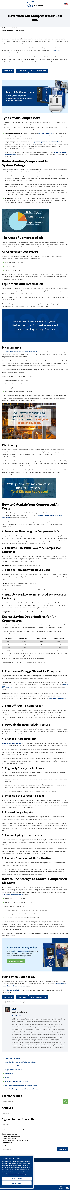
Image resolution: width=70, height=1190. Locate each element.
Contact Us (8, 71)
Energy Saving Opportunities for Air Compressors (21, 1085)
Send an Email (16, 1016)
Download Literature (10, 1172)
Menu (67, 1187)
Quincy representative (13, 990)
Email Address (6, 1146)
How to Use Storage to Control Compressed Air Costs (22, 1089)
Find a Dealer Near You (38, 71)
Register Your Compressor (11, 1176)
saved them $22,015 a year (57, 698)
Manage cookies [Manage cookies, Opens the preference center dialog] (16, 1183)
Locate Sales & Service (10, 1168)
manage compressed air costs (13, 895)
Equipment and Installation (14, 1070)
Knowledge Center (9, 1180)
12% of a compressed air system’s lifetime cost (21, 352)
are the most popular (45, 134)
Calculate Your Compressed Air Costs (16, 1081)
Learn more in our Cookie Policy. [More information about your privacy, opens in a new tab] (17, 1174)
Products (6, 1164)
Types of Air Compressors (13, 1058)
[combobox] (35, 1113)
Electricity (8, 1077)
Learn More (22, 71)
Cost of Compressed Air (12, 1066)
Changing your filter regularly (11, 743)
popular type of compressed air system (47, 142)
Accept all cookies (17, 1178)
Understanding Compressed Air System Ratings (20, 1062)
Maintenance (9, 1074)
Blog (4, 1184)
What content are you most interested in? (13, 1130)
